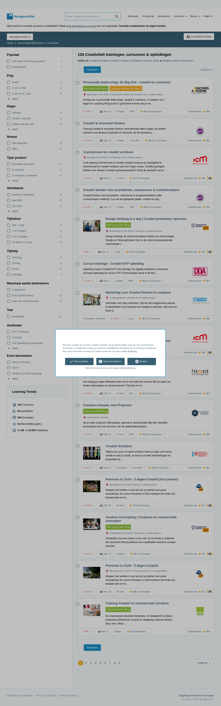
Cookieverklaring (127, 368)
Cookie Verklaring (129, 351)
